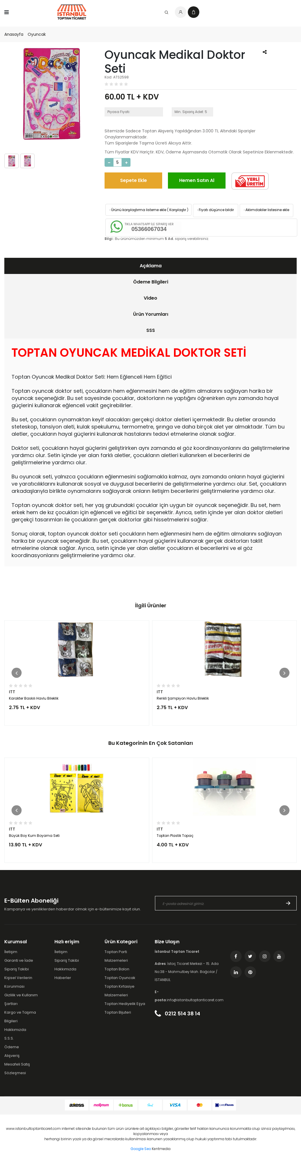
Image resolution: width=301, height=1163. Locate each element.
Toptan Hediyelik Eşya (125, 1003)
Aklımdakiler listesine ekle (266, 209)
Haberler (62, 977)
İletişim (10, 952)
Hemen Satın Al (196, 180)
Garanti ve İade (18, 960)
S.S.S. (9, 1038)
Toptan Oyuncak (120, 977)
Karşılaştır (177, 209)
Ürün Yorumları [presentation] (150, 314)
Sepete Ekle (133, 180)
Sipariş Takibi (16, 969)
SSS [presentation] (150, 330)
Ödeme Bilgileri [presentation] (150, 282)
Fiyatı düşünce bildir (215, 209)
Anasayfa (13, 34)
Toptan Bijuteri (118, 1012)
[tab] (150, 266)
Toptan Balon (117, 969)
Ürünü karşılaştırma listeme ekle (137, 209)
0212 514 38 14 (177, 1013)
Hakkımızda (15, 1029)
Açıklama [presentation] (151, 265)
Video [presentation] (150, 298)
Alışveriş (12, 1055)
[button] (17, 673)
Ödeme (11, 1047)
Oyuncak (37, 34)
